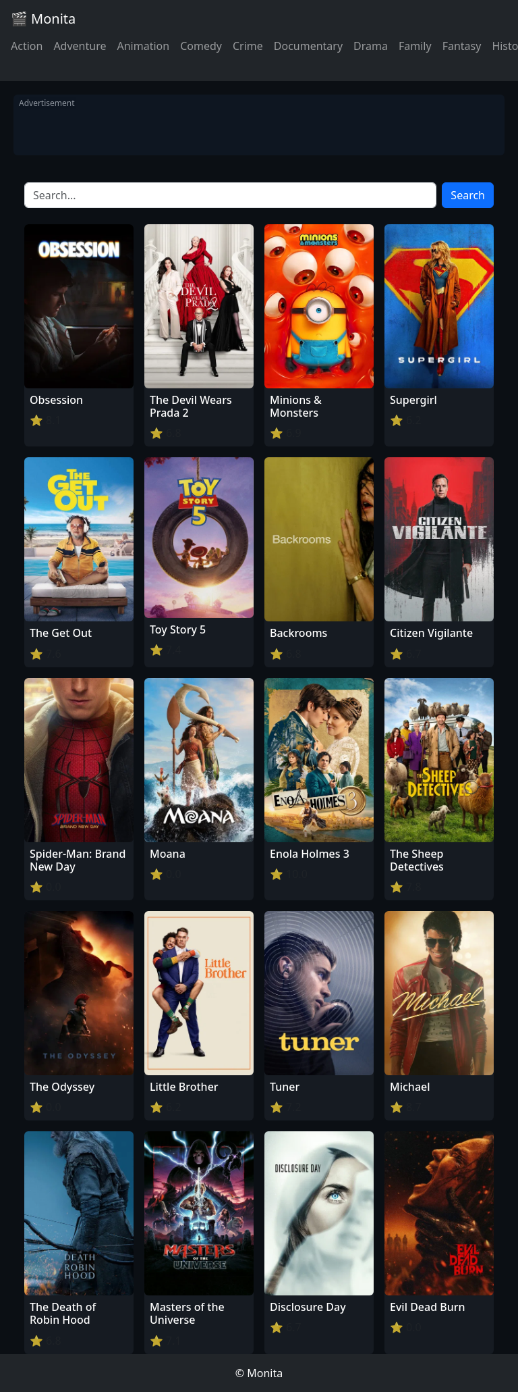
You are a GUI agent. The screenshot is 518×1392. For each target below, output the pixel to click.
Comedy (201, 45)
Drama (370, 45)
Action (26, 45)
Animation (143, 45)
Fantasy (462, 45)
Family (415, 45)
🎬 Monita (43, 18)
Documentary (308, 45)
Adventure (79, 45)
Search (468, 195)
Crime (248, 45)
